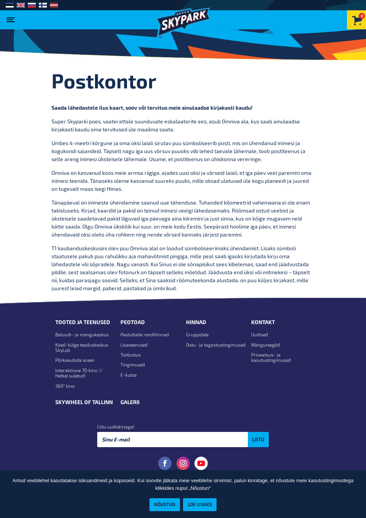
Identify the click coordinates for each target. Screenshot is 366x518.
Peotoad (132, 322)
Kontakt (263, 322)
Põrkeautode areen (75, 360)
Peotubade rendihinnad (144, 334)
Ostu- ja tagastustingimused (216, 344)
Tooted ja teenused (82, 322)
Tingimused (132, 364)
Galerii (130, 402)
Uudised (259, 334)
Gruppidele (197, 334)
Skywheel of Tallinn (84, 402)
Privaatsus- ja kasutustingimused (271, 357)
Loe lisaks (200, 504)
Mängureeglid (265, 344)
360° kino (65, 385)
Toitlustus (130, 354)
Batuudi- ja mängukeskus (82, 334)
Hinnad (196, 322)
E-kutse (128, 374)
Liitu (258, 439)
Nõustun (164, 504)
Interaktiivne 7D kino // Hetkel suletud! (79, 373)
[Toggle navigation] (12, 17)
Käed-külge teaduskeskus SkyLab (81, 347)
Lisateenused (134, 344)
